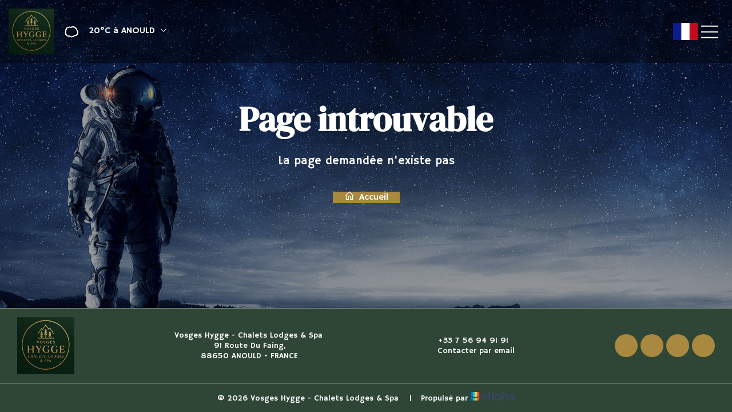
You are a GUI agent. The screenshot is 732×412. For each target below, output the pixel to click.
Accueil (366, 197)
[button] (111, 32)
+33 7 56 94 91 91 (466, 340)
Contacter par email (469, 351)
